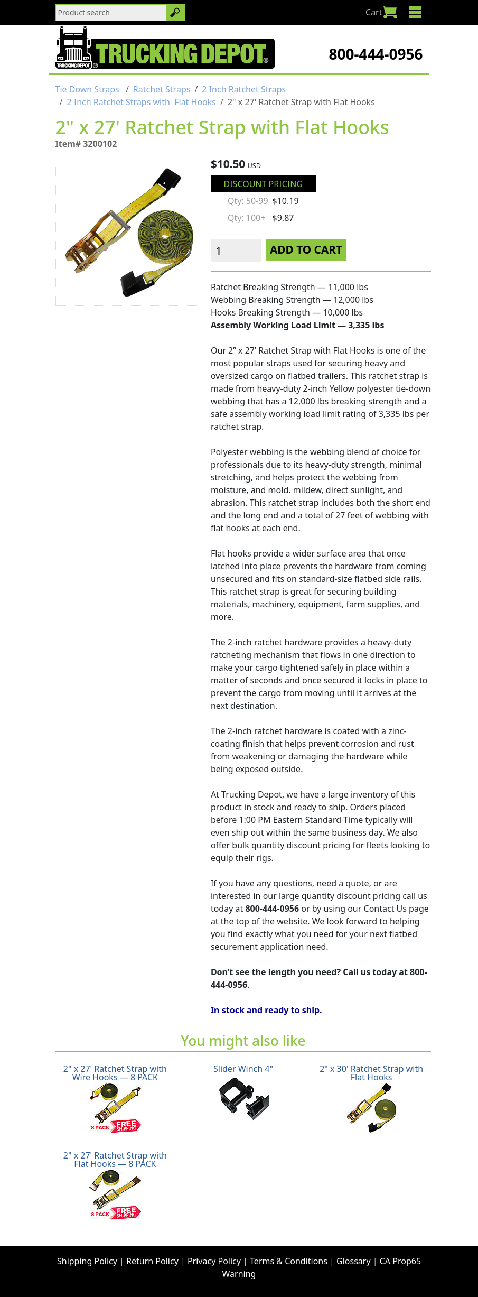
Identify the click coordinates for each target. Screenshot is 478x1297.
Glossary (353, 1261)
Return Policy (152, 1261)
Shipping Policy (87, 1261)
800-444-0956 (376, 54)
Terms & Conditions (288, 1261)
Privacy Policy (214, 1261)
